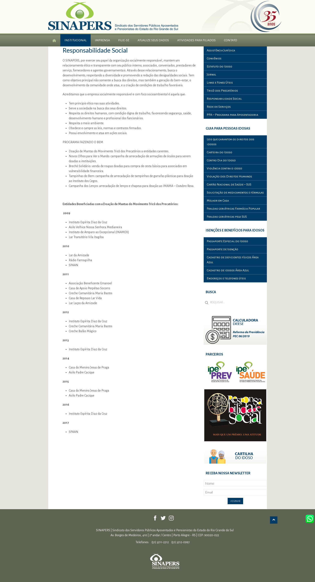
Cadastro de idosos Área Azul (228, 270)
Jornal (211, 74)
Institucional (75, 40)
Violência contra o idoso (224, 168)
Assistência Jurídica (221, 50)
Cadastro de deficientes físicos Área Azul (233, 260)
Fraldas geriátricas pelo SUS (227, 216)
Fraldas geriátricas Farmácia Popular (233, 208)
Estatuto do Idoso (219, 66)
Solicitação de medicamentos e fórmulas (235, 192)
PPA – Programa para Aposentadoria (232, 114)
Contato (230, 40)
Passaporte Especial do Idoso (227, 241)
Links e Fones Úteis (220, 82)
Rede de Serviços (219, 106)
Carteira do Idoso (219, 152)
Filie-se (123, 40)
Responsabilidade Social (224, 98)
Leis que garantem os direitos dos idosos (230, 142)
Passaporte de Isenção (222, 249)
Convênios (214, 58)
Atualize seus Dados (153, 40)
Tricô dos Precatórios (222, 90)
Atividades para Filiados (196, 40)
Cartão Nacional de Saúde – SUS (229, 184)
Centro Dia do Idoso (221, 160)
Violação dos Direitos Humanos (229, 176)
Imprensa (102, 40)
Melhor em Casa (218, 200)
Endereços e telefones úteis (226, 278)
